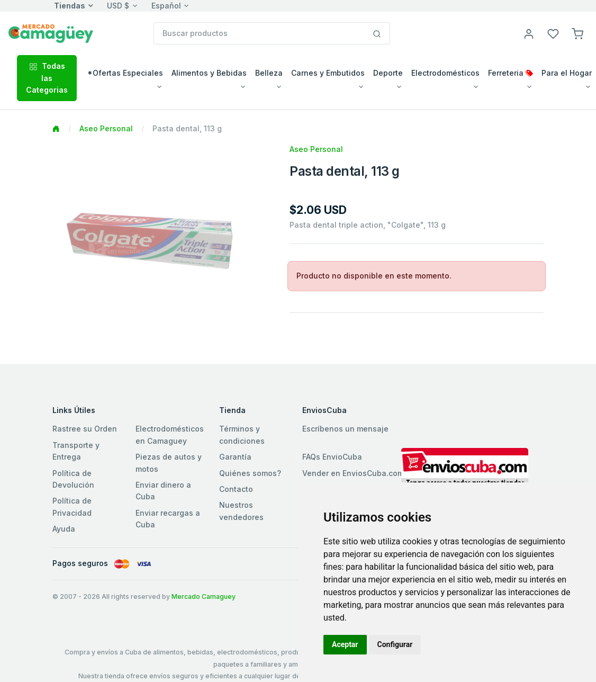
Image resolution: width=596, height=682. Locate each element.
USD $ (118, 5)
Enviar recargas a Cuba (168, 518)
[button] (577, 33)
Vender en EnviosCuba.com (353, 473)
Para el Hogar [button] (566, 72)
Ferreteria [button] (510, 72)
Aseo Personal (106, 128)
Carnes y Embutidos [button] (328, 72)
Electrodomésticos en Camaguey (170, 434)
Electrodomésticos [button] (445, 72)
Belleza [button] (269, 72)
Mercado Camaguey (203, 596)
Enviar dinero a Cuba (163, 490)
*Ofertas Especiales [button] (125, 72)
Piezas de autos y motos (169, 462)
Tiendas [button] (69, 5)
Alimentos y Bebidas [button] (209, 72)
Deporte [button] (388, 72)
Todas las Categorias (47, 77)
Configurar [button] (395, 644)
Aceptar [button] (345, 644)
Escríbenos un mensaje (345, 428)
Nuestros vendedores (241, 510)
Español (166, 5)
